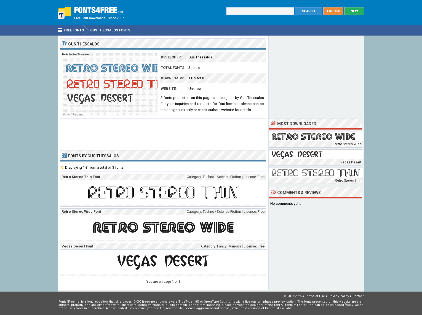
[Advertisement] (163, 133)
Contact (358, 296)
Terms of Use (315, 296)
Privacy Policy (338, 296)
